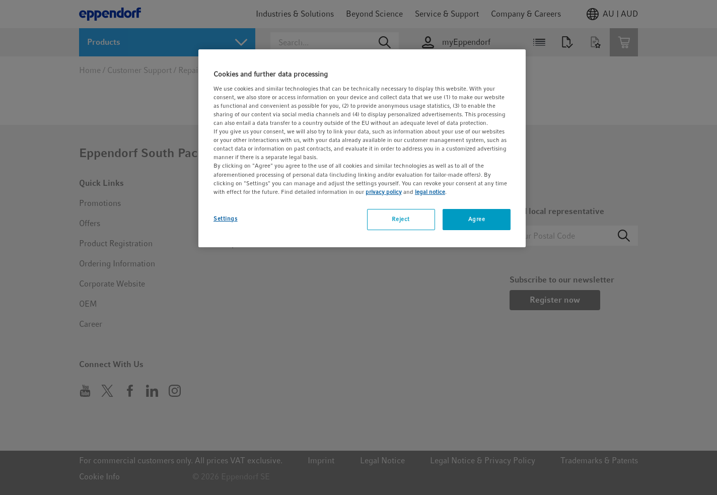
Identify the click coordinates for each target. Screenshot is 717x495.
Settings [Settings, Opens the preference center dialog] (225, 218)
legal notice (430, 191)
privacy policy (384, 191)
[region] (362, 148)
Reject (400, 219)
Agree (476, 219)
